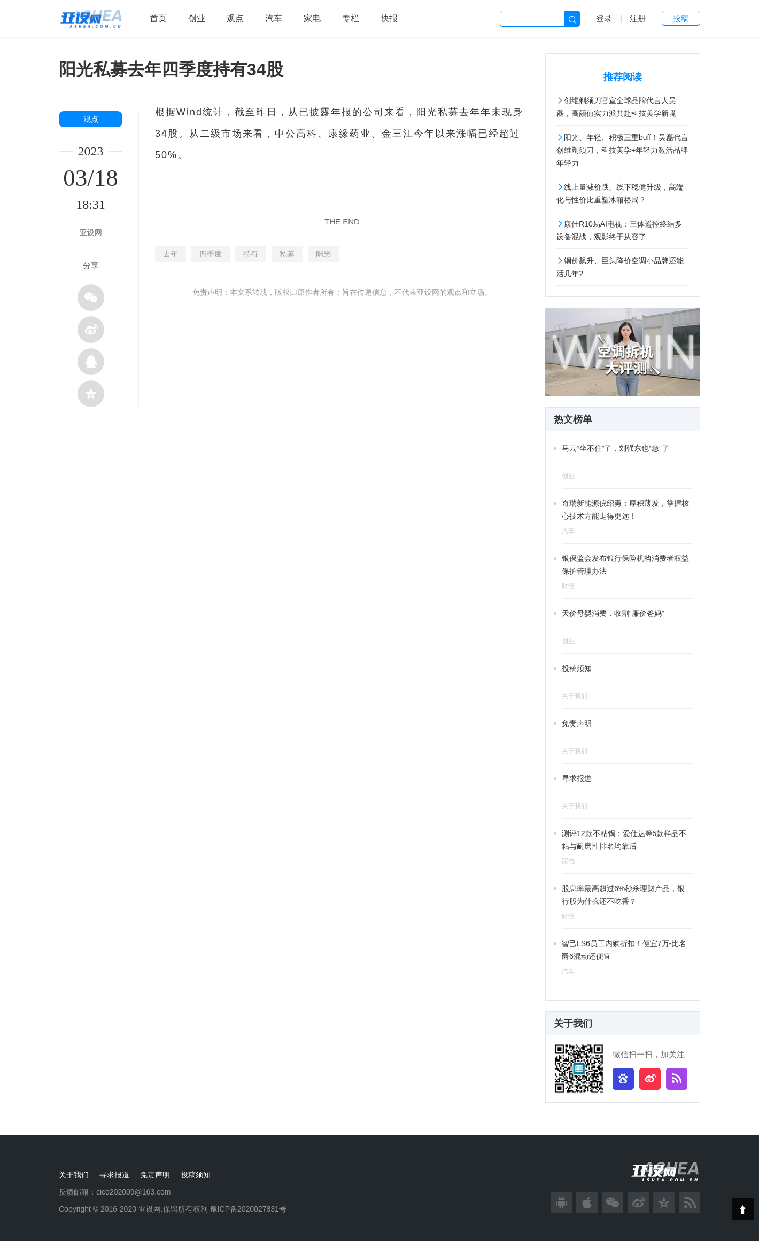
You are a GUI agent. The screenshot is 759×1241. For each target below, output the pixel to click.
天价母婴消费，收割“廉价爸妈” (613, 613)
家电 (312, 18)
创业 (196, 18)
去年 (170, 253)
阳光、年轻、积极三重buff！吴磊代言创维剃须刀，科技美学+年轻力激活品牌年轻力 (622, 150)
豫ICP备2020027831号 (248, 1209)
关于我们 (74, 1174)
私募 (287, 253)
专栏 (350, 18)
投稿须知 (577, 668)
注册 (638, 18)
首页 (158, 18)
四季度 (210, 253)
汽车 (273, 18)
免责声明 (577, 723)
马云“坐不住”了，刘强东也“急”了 (615, 448)
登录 (604, 18)
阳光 (323, 253)
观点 (235, 18)
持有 (250, 253)
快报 (389, 18)
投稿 (681, 18)
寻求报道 (577, 778)
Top (743, 1209)
